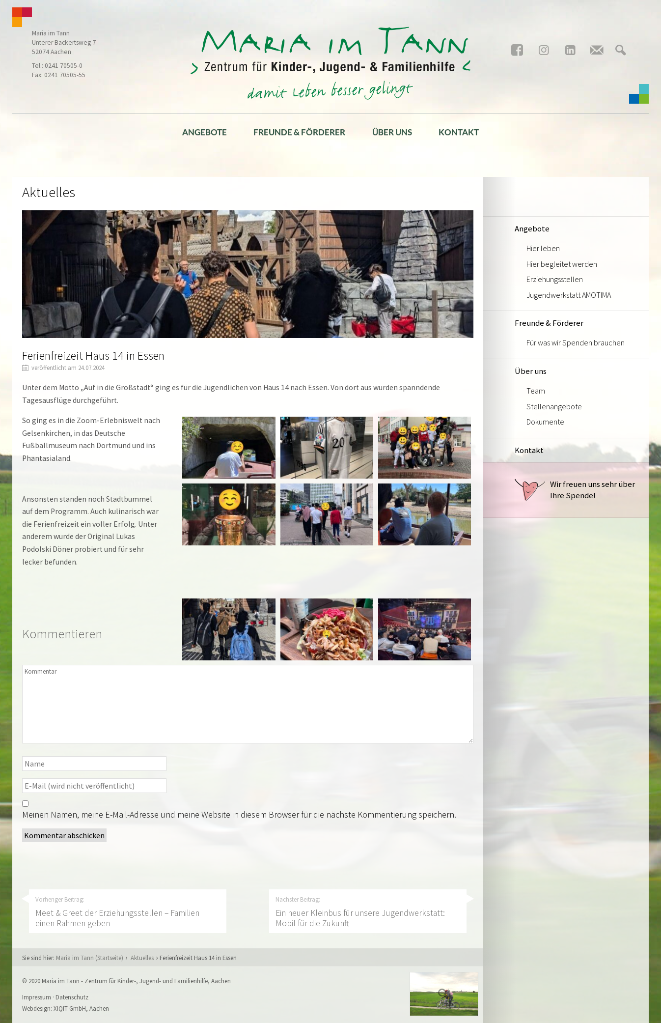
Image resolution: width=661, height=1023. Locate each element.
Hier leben (543, 248)
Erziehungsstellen (554, 279)
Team (535, 391)
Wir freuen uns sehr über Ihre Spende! (575, 490)
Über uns (392, 132)
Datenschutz (71, 997)
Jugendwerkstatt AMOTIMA (568, 295)
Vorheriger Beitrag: (127, 911)
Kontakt (459, 132)
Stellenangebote (554, 406)
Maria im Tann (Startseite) (89, 958)
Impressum (36, 997)
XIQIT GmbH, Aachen (81, 1008)
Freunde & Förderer (299, 132)
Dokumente (545, 421)
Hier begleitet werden (561, 264)
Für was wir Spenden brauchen (575, 342)
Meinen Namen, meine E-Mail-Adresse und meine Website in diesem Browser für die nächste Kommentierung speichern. (239, 814)
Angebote (204, 132)
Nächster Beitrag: (367, 911)
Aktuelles (142, 958)
